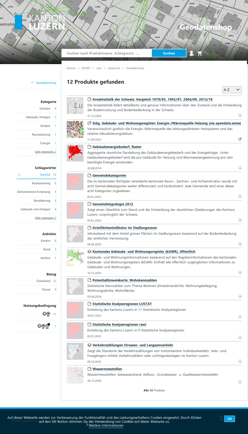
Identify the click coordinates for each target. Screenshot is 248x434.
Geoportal (114, 68)
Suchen (169, 53)
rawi (99, 68)
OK (230, 419)
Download (241, 139)
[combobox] (106, 53)
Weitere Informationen (106, 425)
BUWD (86, 68)
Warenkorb (200, 53)
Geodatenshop (43, 83)
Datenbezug (241, 115)
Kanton (71, 68)
